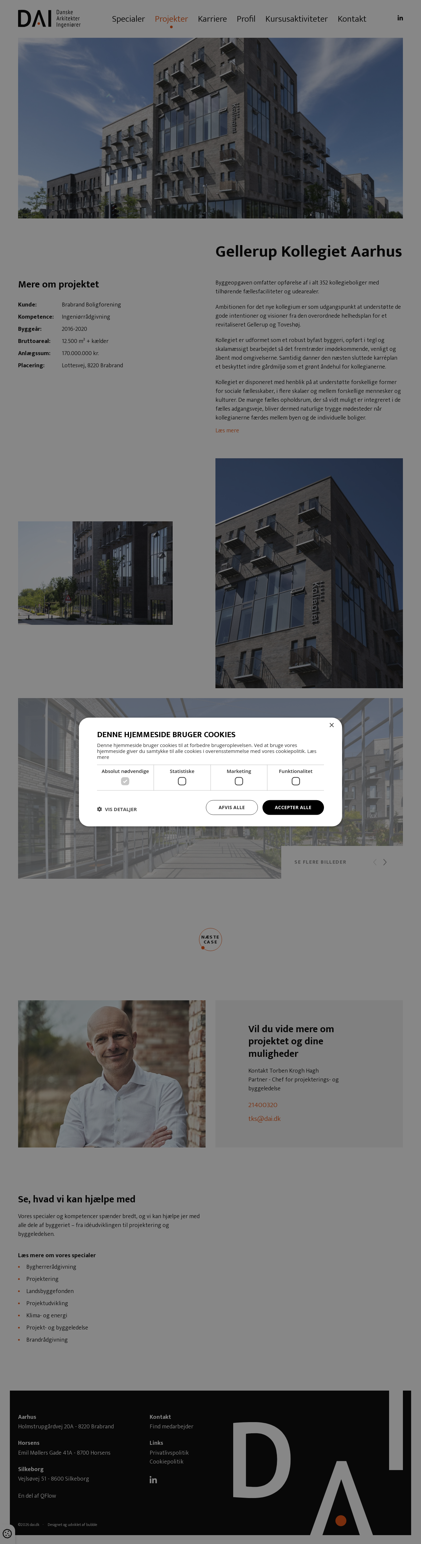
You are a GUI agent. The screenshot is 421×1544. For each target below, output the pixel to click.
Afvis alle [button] (232, 807)
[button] (117, 809)
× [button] (331, 725)
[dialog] (210, 772)
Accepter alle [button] (293, 807)
